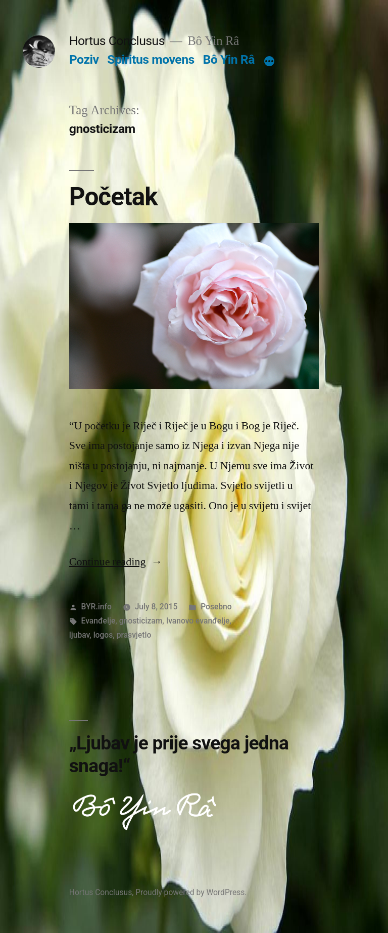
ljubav (79, 635)
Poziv (84, 59)
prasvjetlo (134, 635)
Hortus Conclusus (117, 40)
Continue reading (116, 562)
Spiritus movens (151, 59)
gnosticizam (141, 621)
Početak (113, 196)
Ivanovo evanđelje (198, 621)
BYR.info (96, 606)
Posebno (216, 606)
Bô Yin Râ (228, 59)
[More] (269, 62)
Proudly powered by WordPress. (191, 892)
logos (103, 635)
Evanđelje (98, 621)
